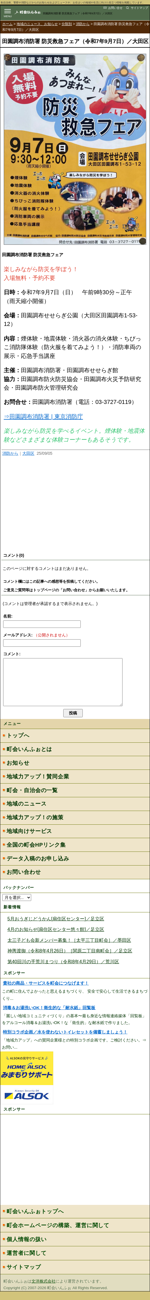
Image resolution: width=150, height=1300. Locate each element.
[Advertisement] (75, 506)
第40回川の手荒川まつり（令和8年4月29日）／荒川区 (63, 970)
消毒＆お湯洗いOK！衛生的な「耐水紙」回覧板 (49, 1016)
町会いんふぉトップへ (35, 1220)
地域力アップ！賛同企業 (38, 785)
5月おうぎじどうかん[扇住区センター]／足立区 (55, 927)
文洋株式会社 (43, 1290)
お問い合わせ (24, 881)
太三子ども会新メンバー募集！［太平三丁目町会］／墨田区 (69, 948)
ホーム (7, 24)
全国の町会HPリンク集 (36, 853)
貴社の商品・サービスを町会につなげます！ (46, 991)
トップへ (18, 744)
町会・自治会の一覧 (32, 799)
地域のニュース (26, 812)
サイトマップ (139, 7)
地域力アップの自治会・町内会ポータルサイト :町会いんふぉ (32, 12)
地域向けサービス (29, 840)
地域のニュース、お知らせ (37, 24)
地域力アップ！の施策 (35, 826)
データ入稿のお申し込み (38, 867)
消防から (83, 24)
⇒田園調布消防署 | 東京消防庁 (43, 416)
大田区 (28, 453)
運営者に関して (27, 1262)
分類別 (67, 24)
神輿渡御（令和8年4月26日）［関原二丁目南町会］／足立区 (69, 959)
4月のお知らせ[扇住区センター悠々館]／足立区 (55, 937)
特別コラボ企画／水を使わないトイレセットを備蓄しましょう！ (65, 1040)
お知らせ (18, 771)
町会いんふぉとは (29, 758)
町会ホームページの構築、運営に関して (58, 1234)
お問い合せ (115, 7)
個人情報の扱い (27, 1248)
